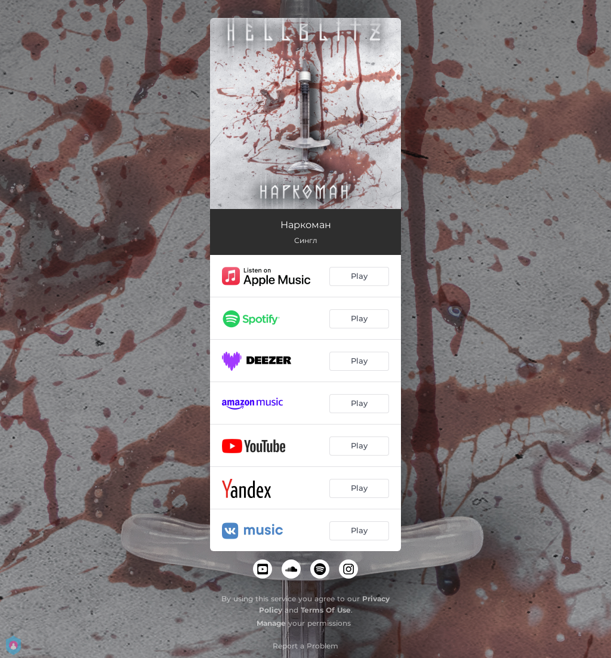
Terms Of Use (326, 609)
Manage (271, 623)
